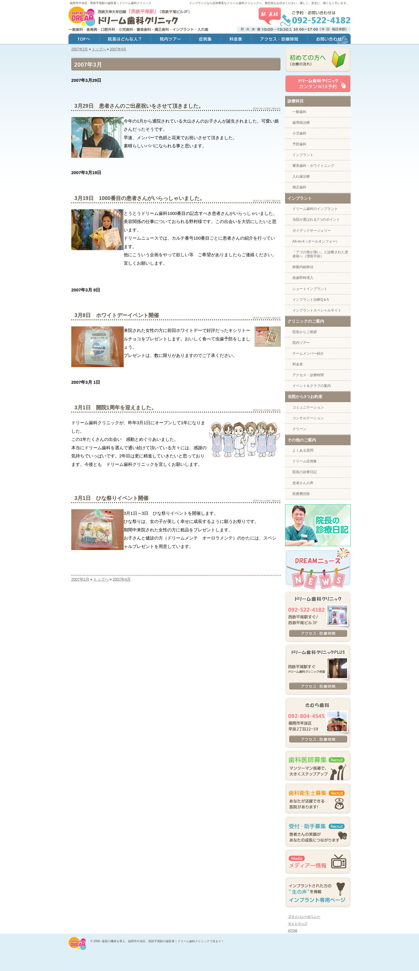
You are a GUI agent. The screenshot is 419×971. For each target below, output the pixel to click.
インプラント (302, 155)
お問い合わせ (329, 39)
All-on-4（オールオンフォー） (315, 241)
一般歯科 (299, 112)
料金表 (297, 364)
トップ (83, 39)
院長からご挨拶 (304, 332)
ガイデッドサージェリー (311, 231)
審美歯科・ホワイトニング (313, 166)
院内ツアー (301, 343)
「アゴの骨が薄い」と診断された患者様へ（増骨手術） (320, 254)
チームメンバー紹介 (308, 353)
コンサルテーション (308, 418)
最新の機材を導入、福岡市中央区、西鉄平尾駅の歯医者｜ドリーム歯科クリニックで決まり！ (163, 941)
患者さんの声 (302, 483)
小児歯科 (299, 133)
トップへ (99, 49)
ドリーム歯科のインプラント (315, 209)
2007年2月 (79, 49)
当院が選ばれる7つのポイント (316, 219)
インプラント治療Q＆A (310, 300)
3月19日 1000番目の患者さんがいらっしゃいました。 (139, 198)
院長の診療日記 (304, 472)
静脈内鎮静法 (302, 267)
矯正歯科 (299, 187)
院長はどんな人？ (125, 39)
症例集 (205, 39)
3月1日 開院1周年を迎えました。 (115, 408)
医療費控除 (301, 494)
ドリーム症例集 (304, 461)
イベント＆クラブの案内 (311, 386)
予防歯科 (299, 144)
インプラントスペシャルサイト (316, 310)
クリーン (299, 429)
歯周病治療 (301, 123)
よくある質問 (302, 450)
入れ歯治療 (301, 176)
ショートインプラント (309, 289)
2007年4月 (118, 49)
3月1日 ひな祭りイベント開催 (111, 498)
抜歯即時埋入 (302, 278)
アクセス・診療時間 (308, 375)
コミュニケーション (308, 407)
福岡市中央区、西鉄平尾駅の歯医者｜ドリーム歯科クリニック (110, 3)
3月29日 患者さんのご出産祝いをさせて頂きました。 (139, 106)
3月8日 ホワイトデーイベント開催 (116, 315)
